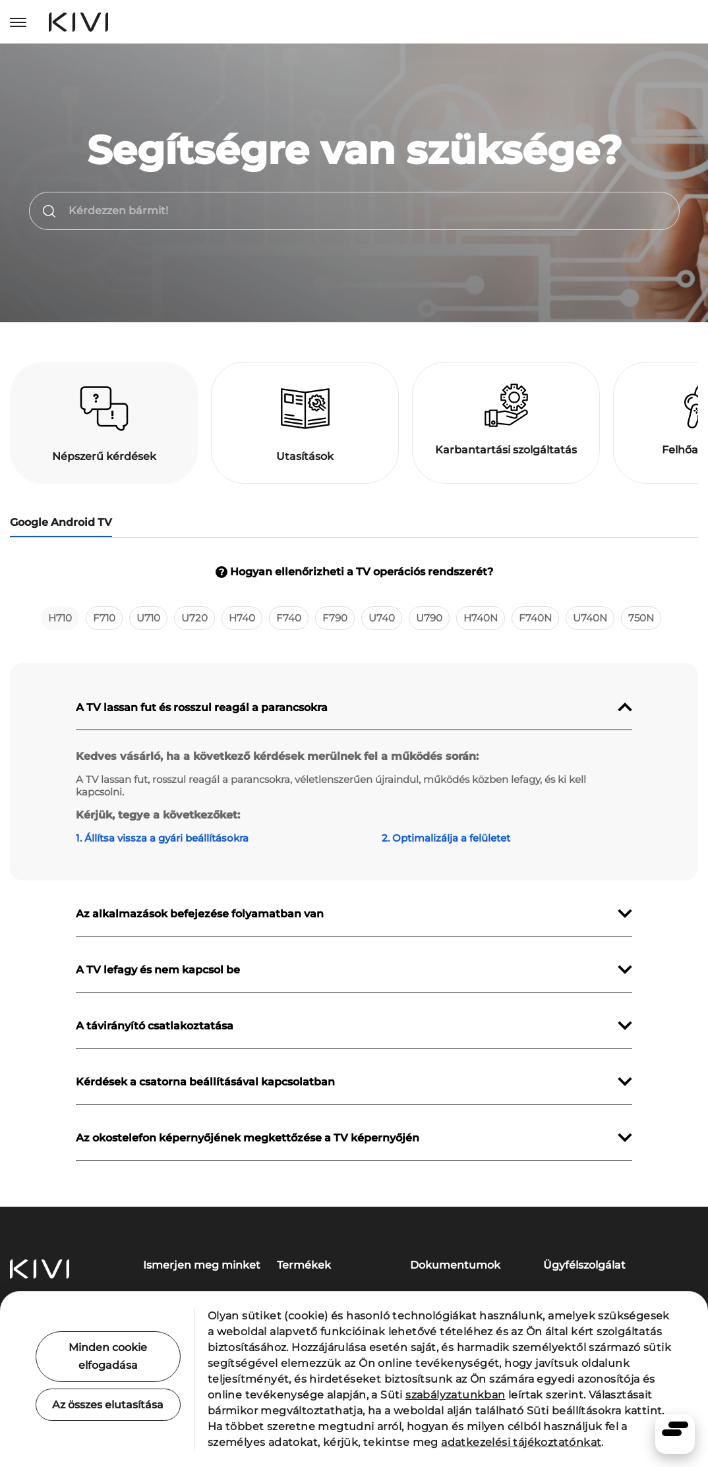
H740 (242, 618)
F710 (104, 618)
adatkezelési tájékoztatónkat (521, 1442)
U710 (148, 618)
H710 (60, 618)
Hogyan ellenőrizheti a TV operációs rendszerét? (354, 571)
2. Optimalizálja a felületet (446, 838)
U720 (194, 618)
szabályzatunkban (455, 1395)
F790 (334, 618)
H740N (480, 618)
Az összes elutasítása (107, 1404)
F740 (288, 618)
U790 (429, 618)
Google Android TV (61, 522)
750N (641, 618)
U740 (382, 618)
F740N (535, 618)
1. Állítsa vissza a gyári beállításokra (162, 838)
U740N (590, 618)
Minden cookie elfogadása (108, 1356)
